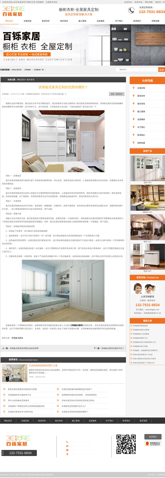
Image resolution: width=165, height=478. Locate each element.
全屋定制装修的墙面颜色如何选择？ (77, 389)
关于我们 (119, 21)
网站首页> (21, 79)
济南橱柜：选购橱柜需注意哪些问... (146, 350)
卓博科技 (161, 475)
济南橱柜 (27, 70)
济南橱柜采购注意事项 (141, 330)
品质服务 (101, 21)
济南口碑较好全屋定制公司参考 (144, 359)
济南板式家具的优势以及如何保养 (24, 348)
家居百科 (46, 21)
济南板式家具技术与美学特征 (20, 412)
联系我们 (137, 21)
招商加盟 (155, 21)
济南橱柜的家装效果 (140, 326)
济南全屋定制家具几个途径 (143, 355)
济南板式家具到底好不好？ (112, 348)
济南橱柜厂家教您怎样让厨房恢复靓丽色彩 (26, 406)
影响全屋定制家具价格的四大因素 (22, 389)
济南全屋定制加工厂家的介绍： (144, 363)
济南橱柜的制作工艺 (140, 338)
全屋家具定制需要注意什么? (74, 406)
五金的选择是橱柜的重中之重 (43, 365)
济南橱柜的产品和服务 (141, 334)
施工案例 (82, 21)
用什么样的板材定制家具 (18, 400)
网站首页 (9, 21)
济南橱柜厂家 (39, 70)
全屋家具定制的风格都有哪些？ (75, 412)
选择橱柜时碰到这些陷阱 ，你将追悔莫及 (79, 395)
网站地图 (149, 2)
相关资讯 (64, 21)
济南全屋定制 (16, 70)
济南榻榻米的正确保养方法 (19, 395)
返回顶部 (143, 421)
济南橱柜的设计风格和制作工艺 (144, 342)
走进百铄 (128, 2)
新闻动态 (119, 94)
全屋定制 (27, 21)
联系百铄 (138, 2)
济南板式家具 (15, 94)
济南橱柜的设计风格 (140, 346)
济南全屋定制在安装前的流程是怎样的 (78, 400)
